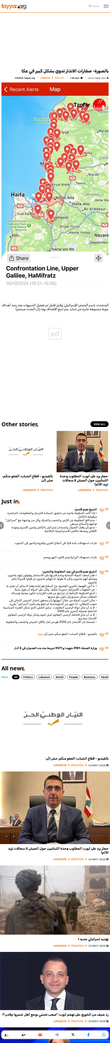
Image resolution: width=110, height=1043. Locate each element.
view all (99, 424)
